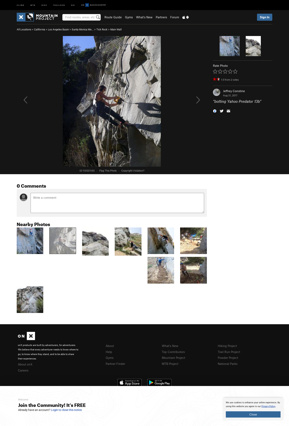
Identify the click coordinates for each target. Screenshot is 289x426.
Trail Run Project (229, 352)
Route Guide (113, 17)
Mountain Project (173, 357)
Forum (174, 17)
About (110, 346)
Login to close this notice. (67, 410)
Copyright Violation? (132, 170)
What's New (144, 17)
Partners (161, 17)
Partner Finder (115, 363)
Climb (20, 5)
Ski (73, 5)
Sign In (264, 17)
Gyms (129, 17)
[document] (253, 409)
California (39, 29)
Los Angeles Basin (58, 29)
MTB (32, 5)
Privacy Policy (268, 406)
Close (253, 414)
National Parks (227, 363)
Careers (23, 370)
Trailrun (59, 5)
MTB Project (170, 363)
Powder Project (228, 357)
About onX (25, 364)
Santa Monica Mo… (83, 29)
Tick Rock (101, 29)
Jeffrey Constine (234, 91)
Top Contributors (173, 352)
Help (109, 352)
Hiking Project (227, 346)
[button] (215, 110)
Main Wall (116, 29)
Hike (44, 5)
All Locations (24, 29)
